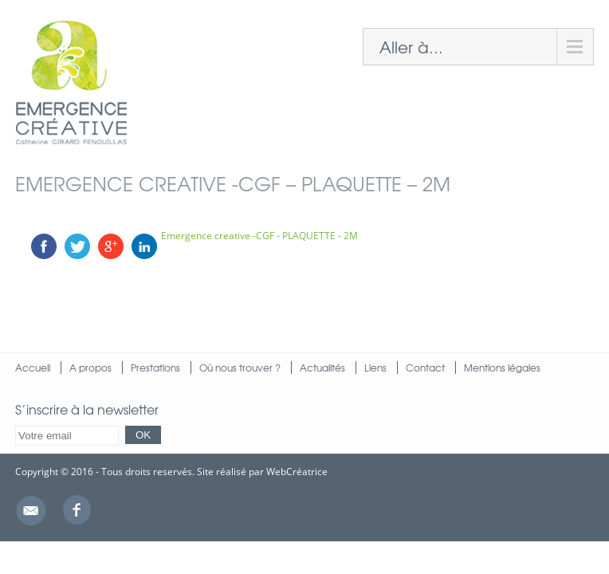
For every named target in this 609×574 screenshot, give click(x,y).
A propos (90, 367)
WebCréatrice (297, 471)
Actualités (322, 367)
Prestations (155, 367)
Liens (375, 367)
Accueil (32, 367)
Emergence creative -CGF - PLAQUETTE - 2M (259, 235)
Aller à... (411, 46)
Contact (425, 367)
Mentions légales (502, 367)
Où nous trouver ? (240, 367)
